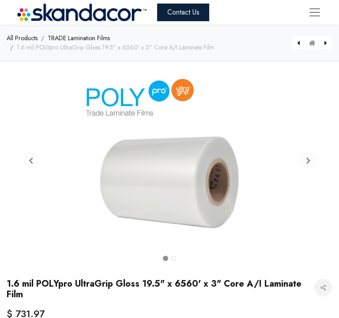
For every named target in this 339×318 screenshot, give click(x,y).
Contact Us (183, 12)
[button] (31, 160)
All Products (22, 38)
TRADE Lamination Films (79, 38)
